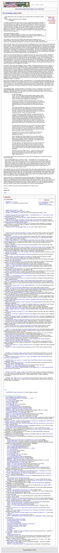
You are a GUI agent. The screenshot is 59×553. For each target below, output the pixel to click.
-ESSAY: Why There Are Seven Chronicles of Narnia (17, 336)
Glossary (32, 9)
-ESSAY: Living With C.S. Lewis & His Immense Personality (19, 244)
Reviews (21, 9)
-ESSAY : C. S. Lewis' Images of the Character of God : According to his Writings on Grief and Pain (30, 510)
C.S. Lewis (52, 18)
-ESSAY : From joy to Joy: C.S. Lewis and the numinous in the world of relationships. (26, 507)
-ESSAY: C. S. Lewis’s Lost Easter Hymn (14, 347)
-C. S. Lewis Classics (10, 400)
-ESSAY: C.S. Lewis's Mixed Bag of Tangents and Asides (18, 266)
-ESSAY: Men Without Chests (12, 295)
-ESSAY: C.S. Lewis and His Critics (13, 287)
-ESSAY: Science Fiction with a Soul (13, 268)
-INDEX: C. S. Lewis (10, 203)
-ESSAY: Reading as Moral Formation (14, 278)
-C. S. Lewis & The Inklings (13, 521)
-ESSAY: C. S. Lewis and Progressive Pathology (16, 322)
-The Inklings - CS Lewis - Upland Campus (17, 525)
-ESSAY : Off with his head (13, 495)
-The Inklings (10, 527)
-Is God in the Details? (12, 441)
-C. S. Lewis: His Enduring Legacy (13, 406)
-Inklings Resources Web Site (14, 534)
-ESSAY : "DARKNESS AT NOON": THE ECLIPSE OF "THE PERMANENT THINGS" (26, 516)
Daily (28, 9)
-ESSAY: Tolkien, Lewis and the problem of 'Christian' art (18, 256)
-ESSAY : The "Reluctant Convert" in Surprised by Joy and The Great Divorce (25, 501)
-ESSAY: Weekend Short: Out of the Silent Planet (16, 309)
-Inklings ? (9, 533)
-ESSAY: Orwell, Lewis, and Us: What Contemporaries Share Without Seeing (23, 325)
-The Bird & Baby (11, 528)
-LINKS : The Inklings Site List (14, 539)
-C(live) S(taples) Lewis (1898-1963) (13, 397)
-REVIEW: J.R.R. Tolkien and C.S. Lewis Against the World (19, 378)
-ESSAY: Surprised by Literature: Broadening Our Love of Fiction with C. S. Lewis (24, 237)
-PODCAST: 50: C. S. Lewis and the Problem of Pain (17, 223)
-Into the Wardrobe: (9, 404)
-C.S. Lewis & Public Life (11, 403)
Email (42, 9)
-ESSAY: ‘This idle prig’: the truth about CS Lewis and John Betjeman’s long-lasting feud (25, 288)
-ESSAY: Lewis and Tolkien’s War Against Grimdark (17, 254)
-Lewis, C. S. (10, 445)
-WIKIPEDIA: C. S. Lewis (11, 201)
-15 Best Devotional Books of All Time (14, 407)
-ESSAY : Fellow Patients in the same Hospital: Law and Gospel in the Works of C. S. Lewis (28, 512)
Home (16, 9)
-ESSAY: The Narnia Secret (11, 263)
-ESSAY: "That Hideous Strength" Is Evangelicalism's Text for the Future (22, 316)
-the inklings (9, 529)
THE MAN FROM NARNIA (36, 431)
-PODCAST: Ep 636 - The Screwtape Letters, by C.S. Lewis (19, 226)
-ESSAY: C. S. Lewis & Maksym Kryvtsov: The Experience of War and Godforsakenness (26, 275)
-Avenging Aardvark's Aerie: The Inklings (16, 520)
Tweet (5, 192)
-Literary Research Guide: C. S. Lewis (14, 412)
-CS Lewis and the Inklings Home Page (16, 519)
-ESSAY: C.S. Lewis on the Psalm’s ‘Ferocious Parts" (17, 265)
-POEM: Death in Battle (10, 210)
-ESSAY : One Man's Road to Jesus (15, 504)
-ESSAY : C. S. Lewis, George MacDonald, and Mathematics (21, 505)
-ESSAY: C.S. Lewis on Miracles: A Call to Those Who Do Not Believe (21, 301)
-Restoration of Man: (10, 410)
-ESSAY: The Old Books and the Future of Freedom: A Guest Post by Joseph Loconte (25, 247)
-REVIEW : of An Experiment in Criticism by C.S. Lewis (19, 489)
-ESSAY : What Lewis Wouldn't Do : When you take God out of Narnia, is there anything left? (28, 493)
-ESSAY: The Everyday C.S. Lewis (13, 416)
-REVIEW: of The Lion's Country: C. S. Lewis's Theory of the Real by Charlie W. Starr (25, 360)
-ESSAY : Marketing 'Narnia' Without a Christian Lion (17, 425)
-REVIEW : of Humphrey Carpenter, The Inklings (18, 544)
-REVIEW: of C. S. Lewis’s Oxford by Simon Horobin (17, 364)
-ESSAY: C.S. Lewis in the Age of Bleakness (15, 259)
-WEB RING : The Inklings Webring (15, 542)
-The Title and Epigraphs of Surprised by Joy (15, 411)
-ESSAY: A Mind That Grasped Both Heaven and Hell (17, 335)
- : (5, 390)
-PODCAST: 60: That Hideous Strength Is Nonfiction (17, 221)
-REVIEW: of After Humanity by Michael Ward (30, 354)
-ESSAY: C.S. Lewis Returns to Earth (14, 236)
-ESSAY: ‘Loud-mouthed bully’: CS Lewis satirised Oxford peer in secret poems (23, 285)
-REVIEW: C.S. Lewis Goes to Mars (13, 353)
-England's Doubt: (11, 442)
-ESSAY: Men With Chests (11, 306)
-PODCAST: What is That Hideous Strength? (15, 217)
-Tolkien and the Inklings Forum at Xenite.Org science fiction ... (21, 523)
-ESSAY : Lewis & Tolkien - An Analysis (16, 514)
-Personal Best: (9, 427)
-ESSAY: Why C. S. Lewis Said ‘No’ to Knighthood (17, 273)
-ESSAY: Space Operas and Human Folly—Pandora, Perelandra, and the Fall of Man (25, 299)
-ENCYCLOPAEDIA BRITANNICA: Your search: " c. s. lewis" (19, 398)
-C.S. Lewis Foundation (10, 399)
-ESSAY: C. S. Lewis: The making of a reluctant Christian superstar (21, 329)
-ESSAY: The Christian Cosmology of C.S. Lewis (16, 311)
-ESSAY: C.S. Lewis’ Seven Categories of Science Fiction (18, 313)
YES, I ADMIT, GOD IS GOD (46, 433)
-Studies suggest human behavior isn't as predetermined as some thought (24, 439)
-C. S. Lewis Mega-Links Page (12, 405)
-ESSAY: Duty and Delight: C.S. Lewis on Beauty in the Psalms (20, 251)
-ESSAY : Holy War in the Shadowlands (16, 498)
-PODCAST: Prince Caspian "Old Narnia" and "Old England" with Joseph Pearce (24, 219)
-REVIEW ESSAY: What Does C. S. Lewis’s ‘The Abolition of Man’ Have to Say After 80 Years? (27, 304)
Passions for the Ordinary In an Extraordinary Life (41, 429)
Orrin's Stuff (37, 9)
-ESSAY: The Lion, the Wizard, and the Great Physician (18, 341)
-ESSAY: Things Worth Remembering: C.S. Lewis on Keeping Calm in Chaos (23, 292)
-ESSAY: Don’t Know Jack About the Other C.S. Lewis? (18, 232)
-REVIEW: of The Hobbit (11, 212)
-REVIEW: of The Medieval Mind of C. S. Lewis (16, 362)
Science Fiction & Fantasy (45, 204)
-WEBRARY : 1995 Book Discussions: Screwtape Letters (18, 408)
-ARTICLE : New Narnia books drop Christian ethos (19, 491)
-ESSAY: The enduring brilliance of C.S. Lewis (16, 261)
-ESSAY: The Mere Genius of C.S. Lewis (14, 307)
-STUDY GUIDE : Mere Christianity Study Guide (16, 426)
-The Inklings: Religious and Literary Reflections (18, 530)
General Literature (43, 203)
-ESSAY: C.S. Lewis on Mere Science (14, 414)
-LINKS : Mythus (10, 541)
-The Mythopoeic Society (12, 535)
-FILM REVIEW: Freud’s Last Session (14, 392)
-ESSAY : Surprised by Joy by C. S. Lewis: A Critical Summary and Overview (25, 499)
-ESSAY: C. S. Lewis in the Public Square (15, 413)
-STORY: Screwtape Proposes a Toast (14, 211)
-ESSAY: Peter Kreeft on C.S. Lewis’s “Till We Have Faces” (19, 344)
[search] (43, 5)
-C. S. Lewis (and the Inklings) (14, 522)
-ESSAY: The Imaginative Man (12, 270)
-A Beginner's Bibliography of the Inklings (16, 526)
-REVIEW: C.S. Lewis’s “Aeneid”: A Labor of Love (16, 372)
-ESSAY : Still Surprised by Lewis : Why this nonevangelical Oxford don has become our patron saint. (29, 423)
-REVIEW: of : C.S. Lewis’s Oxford (13, 366)
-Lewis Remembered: (10, 436)
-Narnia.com (8, 401)
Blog (25, 9)
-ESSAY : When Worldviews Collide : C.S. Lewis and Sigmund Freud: (21, 417)
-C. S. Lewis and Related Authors (14, 444)
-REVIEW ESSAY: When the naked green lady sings (17, 319)
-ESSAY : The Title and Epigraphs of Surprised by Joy (19, 502)
